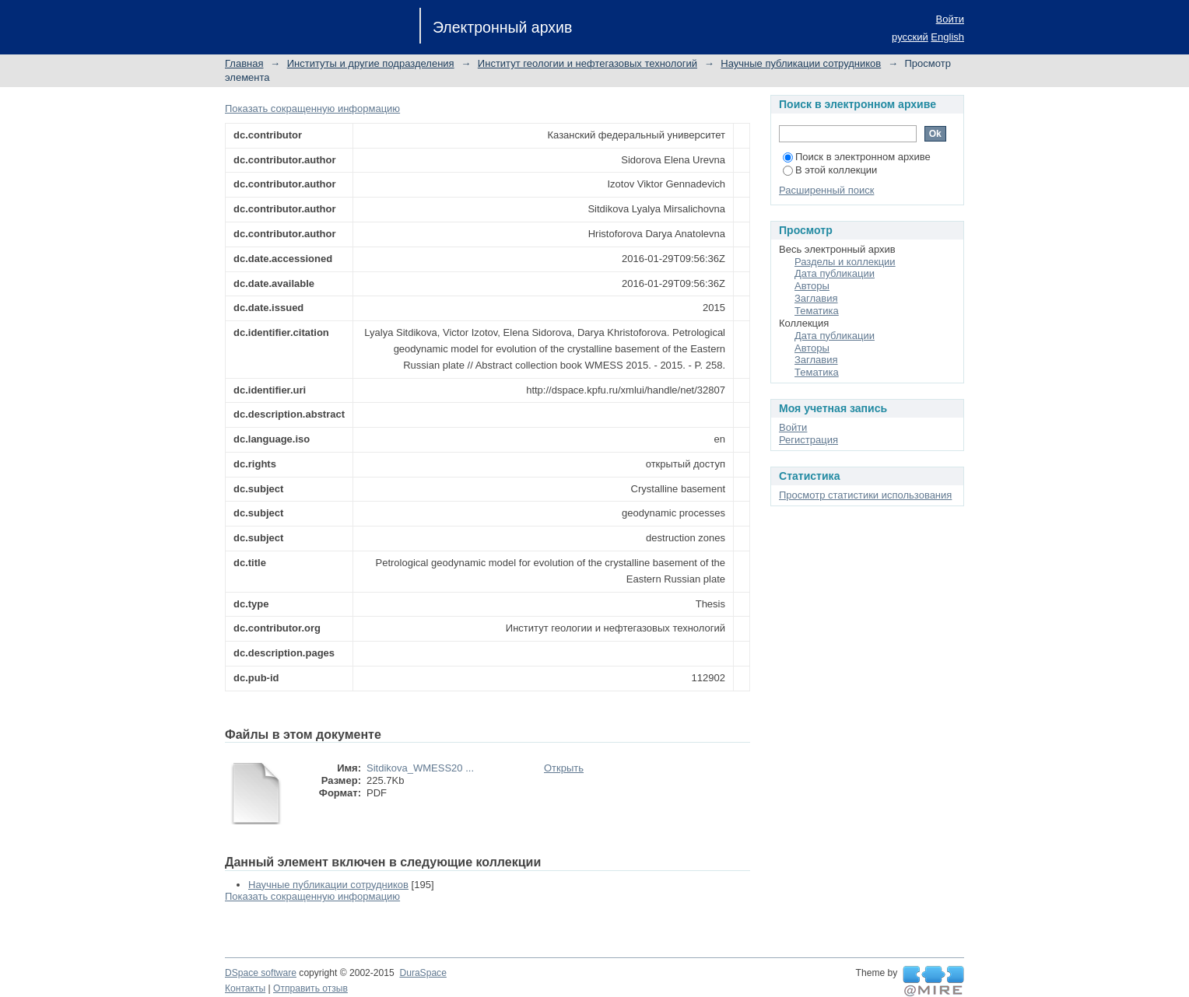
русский (910, 37)
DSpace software (260, 972)
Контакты (245, 988)
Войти (950, 19)
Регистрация (808, 440)
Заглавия (816, 298)
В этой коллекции (830, 170)
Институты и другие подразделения (370, 63)
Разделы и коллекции (845, 262)
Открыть (564, 768)
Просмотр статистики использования (865, 495)
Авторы (811, 286)
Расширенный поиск (826, 190)
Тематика (816, 311)
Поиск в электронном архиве (857, 157)
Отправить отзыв (310, 988)
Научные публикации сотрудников (801, 63)
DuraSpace (422, 972)
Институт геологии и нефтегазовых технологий (587, 63)
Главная (244, 63)
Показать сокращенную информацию (312, 108)
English (947, 37)
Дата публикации (834, 273)
